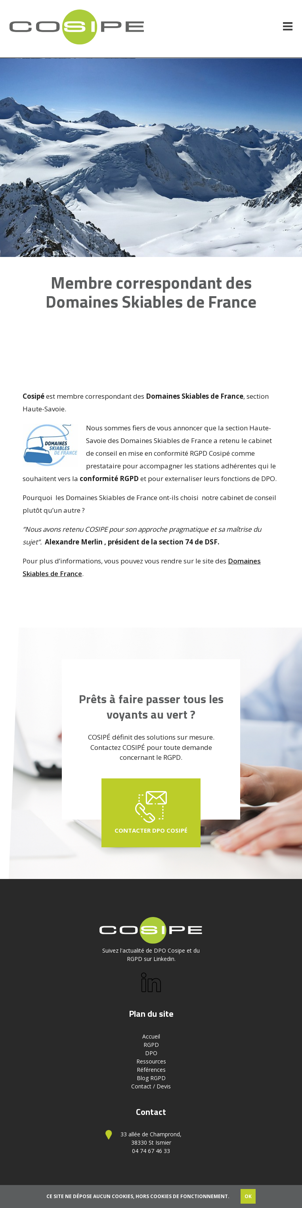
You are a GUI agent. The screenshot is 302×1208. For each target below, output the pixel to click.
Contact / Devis (151, 1086)
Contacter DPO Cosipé (151, 812)
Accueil (151, 1036)
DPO (151, 1053)
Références (151, 1069)
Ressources (151, 1061)
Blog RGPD (151, 1078)
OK (248, 1196)
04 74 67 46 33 (151, 1151)
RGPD (151, 1044)
